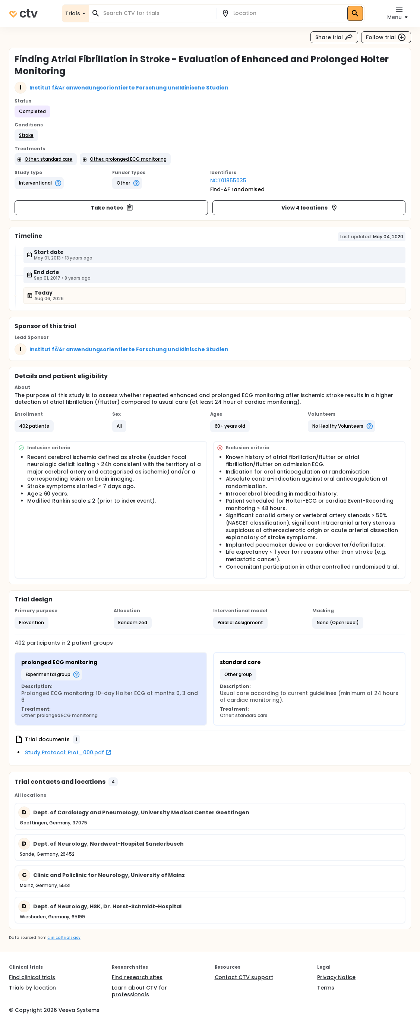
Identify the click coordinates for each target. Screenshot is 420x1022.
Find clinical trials (32, 977)
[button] (26, 135)
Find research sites (137, 977)
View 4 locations (309, 207)
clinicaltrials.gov (63, 937)
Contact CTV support (244, 977)
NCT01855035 (228, 180)
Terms (325, 987)
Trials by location (32, 987)
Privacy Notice (336, 977)
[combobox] (157, 13)
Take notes (112, 207)
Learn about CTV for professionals (139, 991)
